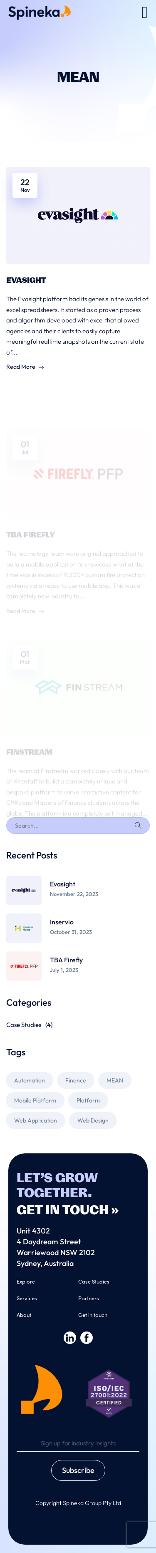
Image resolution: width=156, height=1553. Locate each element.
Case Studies (29, 1025)
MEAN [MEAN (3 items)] (114, 1080)
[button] (144, 12)
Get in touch (92, 1315)
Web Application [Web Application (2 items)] (35, 1120)
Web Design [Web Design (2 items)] (93, 1120)
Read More (25, 367)
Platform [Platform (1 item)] (88, 1100)
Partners (88, 1298)
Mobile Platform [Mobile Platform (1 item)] (35, 1100)
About (24, 1315)
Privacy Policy (78, 1518)
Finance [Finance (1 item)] (75, 1080)
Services (27, 1298)
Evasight (26, 281)
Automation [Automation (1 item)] (29, 1080)
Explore (26, 1281)
